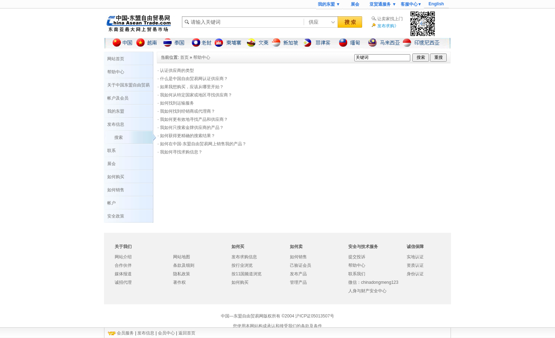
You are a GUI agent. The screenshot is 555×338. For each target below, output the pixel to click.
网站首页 (115, 58)
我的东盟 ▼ (329, 4)
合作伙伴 (123, 265)
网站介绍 (123, 256)
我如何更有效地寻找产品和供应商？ (194, 119)
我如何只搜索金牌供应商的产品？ (192, 127)
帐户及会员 (117, 98)
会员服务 (125, 333)
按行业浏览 (242, 265)
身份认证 (415, 273)
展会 (355, 4)
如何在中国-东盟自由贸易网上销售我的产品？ (203, 143)
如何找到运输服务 (177, 103)
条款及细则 (183, 265)
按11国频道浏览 (246, 273)
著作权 (179, 282)
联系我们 (356, 273)
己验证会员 (300, 265)
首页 (184, 57)
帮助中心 (115, 71)
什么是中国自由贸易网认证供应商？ (194, 78)
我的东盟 (115, 111)
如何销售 (115, 189)
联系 (111, 150)
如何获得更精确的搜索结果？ (187, 135)
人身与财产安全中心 (367, 290)
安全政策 (115, 216)
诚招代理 (123, 282)
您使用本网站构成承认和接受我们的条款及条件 (277, 325)
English (436, 3)
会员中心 (166, 333)
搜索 (118, 137)
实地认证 (415, 256)
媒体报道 (123, 273)
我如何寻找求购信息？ (181, 152)
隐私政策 (181, 273)
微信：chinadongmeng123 (373, 282)
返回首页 (186, 333)
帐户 (111, 203)
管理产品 (298, 282)
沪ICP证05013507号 (314, 316)
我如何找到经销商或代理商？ (187, 111)
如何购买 (115, 176)
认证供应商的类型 (177, 70)
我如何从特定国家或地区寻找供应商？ (196, 94)
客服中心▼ (411, 4)
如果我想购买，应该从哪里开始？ (192, 86)
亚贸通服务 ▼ (383, 4)
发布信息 (115, 124)
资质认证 (415, 265)
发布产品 (298, 273)
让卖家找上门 (390, 18)
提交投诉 (356, 256)
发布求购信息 (244, 256)
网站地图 (181, 256)
